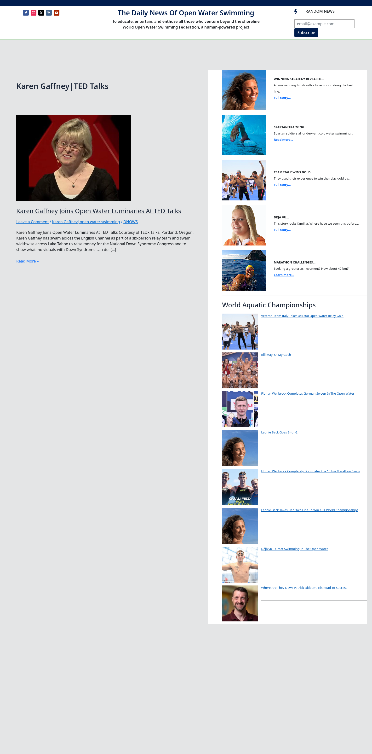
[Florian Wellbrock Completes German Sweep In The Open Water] (240, 409)
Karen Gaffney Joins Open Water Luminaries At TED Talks (98, 210)
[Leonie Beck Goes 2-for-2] (240, 448)
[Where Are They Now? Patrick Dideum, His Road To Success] (240, 603)
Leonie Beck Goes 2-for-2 (279, 432)
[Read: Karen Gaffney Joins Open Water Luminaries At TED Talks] (73, 157)
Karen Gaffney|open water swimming (86, 221)
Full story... (282, 97)
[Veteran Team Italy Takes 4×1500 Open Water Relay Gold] (240, 332)
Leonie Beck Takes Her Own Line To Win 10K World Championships (309, 510)
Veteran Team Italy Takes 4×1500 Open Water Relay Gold (302, 316)
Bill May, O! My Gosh (276, 354)
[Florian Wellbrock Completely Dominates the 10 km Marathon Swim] (240, 487)
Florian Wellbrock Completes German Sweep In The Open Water (307, 393)
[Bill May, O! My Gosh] (240, 370)
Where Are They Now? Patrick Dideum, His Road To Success (304, 587)
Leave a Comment (32, 221)
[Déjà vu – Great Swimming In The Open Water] (240, 565)
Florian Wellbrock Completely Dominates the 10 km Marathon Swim (310, 471)
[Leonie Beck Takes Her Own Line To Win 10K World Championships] (240, 526)
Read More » (27, 261)
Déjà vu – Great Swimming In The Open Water (294, 549)
